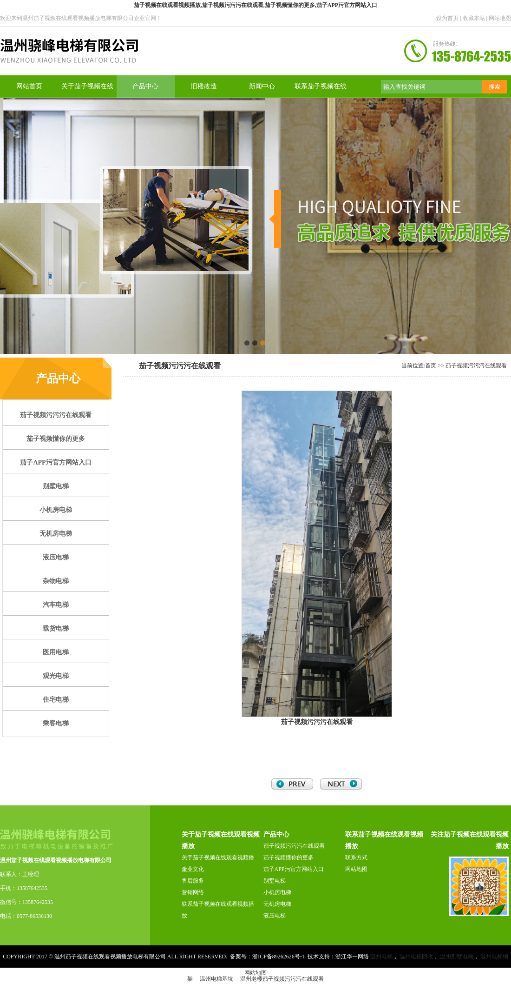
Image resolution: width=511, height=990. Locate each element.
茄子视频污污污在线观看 (476, 365)
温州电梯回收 (416, 956)
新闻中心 (262, 86)
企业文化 (193, 869)
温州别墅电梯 (456, 956)
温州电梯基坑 (216, 979)
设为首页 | (449, 18)
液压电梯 (274, 915)
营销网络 (193, 892)
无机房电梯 (277, 904)
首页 (430, 365)
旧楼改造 (204, 86)
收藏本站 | (476, 18)
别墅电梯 (274, 880)
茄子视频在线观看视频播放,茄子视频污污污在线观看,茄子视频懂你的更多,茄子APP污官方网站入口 (255, 5)
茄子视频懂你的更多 (288, 857)
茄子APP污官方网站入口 (293, 869)
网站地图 (500, 18)
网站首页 (29, 86)
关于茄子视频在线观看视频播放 (218, 863)
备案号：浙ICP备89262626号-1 (267, 956)
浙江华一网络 (352, 956)
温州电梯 (381, 956)
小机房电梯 (277, 892)
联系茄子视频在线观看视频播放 (218, 910)
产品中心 (145, 86)
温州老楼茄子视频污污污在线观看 (282, 979)
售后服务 (193, 880)
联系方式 (356, 857)
